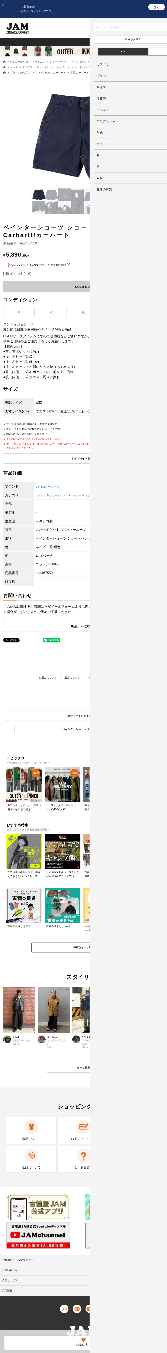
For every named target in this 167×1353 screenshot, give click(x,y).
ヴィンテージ (64, 42)
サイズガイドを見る (83, 459)
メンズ (12, 42)
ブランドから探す (20, 72)
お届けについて (41, 678)
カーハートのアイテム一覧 (42, 717)
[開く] (156, 7)
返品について (70, 678)
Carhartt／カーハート (53, 72)
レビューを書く (98, 678)
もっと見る (83, 1057)
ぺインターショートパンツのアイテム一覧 (124, 717)
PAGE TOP (80, 1318)
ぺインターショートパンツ (87, 61)
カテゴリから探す (20, 61)
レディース (35, 42)
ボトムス (40, 61)
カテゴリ (127, 42)
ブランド (151, 42)
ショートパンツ (58, 61)
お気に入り (120, 31)
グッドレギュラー (97, 42)
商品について (128, 678)
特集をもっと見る (83, 936)
